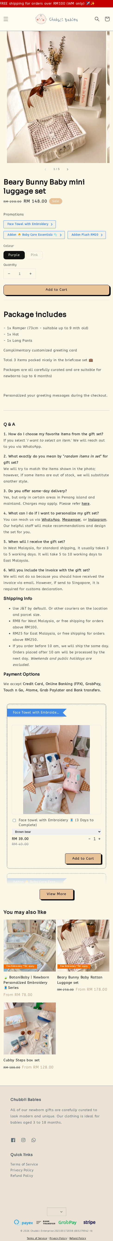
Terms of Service (24, 1164)
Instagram (97, 519)
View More (56, 894)
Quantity (10, 264)
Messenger (71, 519)
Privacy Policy (21, 1170)
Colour (8, 246)
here (85, 503)
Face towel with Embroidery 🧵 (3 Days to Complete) (53, 822)
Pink (34, 255)
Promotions (13, 214)
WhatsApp (51, 519)
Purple (14, 255)
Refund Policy (21, 1176)
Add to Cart (56, 290)
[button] (6, 19)
